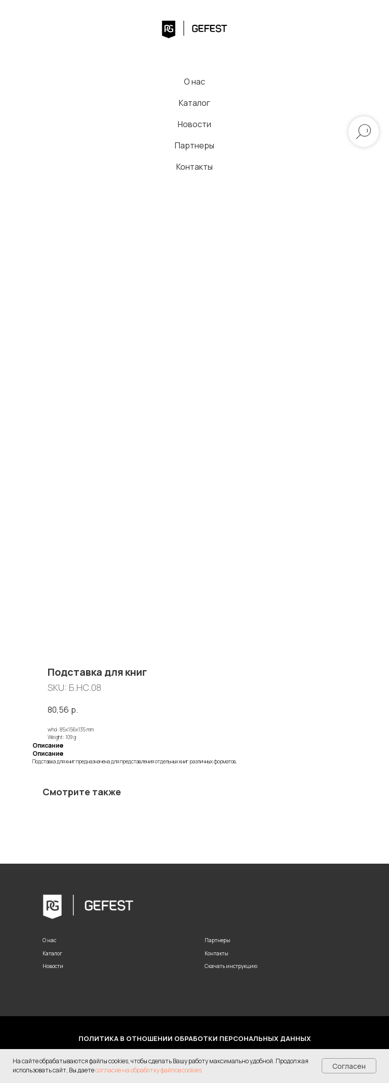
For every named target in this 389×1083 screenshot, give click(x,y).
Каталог (194, 102)
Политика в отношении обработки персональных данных (195, 1038)
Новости (194, 124)
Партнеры (194, 145)
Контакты (194, 166)
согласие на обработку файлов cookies (148, 1070)
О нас (194, 81)
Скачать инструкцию (231, 966)
